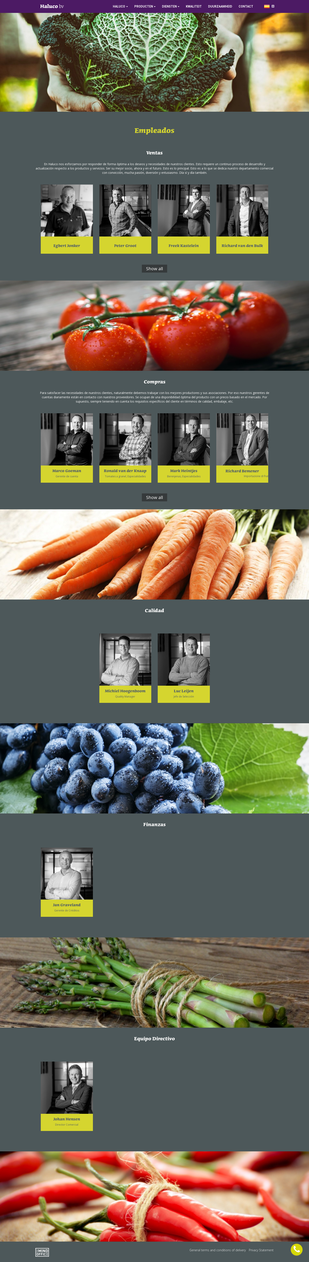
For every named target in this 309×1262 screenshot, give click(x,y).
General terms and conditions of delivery (218, 1250)
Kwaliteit (194, 6)
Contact (246, 6)
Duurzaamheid (220, 6)
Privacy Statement (261, 1250)
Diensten (169, 6)
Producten (143, 6)
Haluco (119, 6)
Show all (154, 269)
